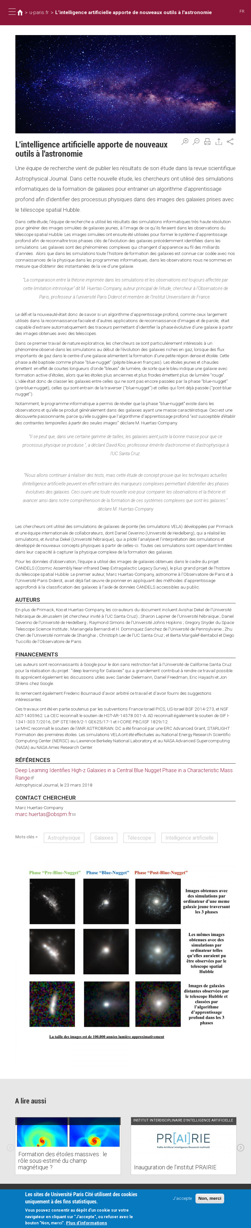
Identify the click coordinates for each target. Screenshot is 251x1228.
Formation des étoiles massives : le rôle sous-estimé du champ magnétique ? (62, 1153)
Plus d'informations (86, 1223)
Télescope (126, 827)
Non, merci (209, 1199)
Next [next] (240, 1134)
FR (242, 12)
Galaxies (96, 827)
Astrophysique (61, 827)
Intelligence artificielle (169, 827)
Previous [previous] (10, 1134)
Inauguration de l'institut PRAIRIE (170, 1156)
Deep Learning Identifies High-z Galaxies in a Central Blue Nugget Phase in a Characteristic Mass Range (118, 769)
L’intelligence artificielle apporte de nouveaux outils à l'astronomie (121, 12)
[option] (68, 1135)
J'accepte (182, 1198)
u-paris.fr (37, 12)
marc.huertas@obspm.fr (42, 805)
